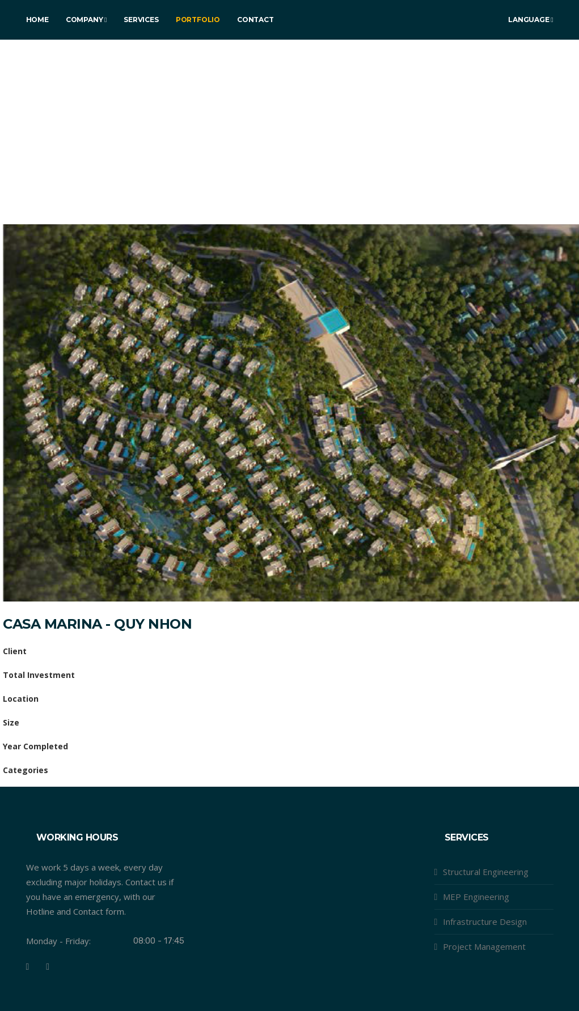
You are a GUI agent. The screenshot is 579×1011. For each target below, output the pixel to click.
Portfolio (198, 19)
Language (530, 19)
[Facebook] (28, 967)
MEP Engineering (476, 896)
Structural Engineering (486, 871)
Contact (255, 19)
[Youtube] (48, 967)
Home (37, 19)
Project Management (484, 946)
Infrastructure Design (485, 921)
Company (86, 19)
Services (141, 19)
